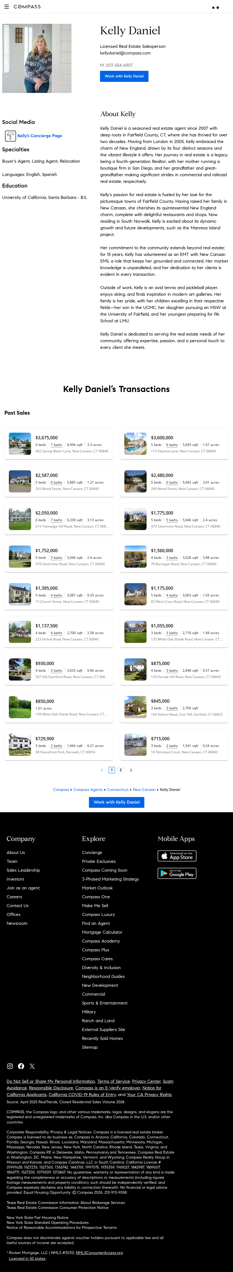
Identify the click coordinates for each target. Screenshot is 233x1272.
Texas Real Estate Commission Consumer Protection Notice (58, 1207)
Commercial (93, 994)
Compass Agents (88, 789)
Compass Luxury (98, 914)
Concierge (92, 852)
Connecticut (118, 789)
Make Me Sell (95, 905)
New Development (100, 985)
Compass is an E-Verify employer (107, 1088)
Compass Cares (97, 958)
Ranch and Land (98, 1020)
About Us (16, 852)
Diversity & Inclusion (101, 967)
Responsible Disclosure (51, 1088)
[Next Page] (131, 770)
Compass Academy (101, 941)
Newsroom (17, 923)
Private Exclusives (99, 861)
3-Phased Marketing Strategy (110, 879)
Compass (61, 789)
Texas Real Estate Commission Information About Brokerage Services (66, 1202)
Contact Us (18, 905)
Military (89, 1011)
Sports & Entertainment (104, 1003)
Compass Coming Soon (104, 870)
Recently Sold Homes (102, 1038)
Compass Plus (95, 949)
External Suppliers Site (103, 1029)
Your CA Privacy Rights (149, 1094)
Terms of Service (113, 1081)
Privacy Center (146, 1081)
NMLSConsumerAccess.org (99, 1252)
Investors (15, 879)
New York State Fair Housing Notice (37, 1217)
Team (12, 861)
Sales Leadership (23, 870)
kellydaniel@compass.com (125, 53)
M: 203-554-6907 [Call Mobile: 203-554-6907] (116, 65)
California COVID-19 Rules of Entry (82, 1094)
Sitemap (90, 1047)
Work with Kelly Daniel (124, 76)
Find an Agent (96, 923)
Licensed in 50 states (27, 1258)
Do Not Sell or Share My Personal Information (51, 1081)
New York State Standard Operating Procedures (48, 1222)
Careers (14, 896)
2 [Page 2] (121, 770)
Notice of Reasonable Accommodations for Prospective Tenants (62, 1227)
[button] (6, 6)
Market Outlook (97, 888)
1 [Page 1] (111, 770)
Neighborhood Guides (103, 976)
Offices (14, 914)
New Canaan (144, 789)
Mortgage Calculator (102, 932)
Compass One (96, 896)
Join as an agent (23, 888)
